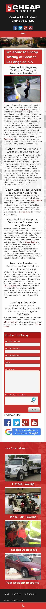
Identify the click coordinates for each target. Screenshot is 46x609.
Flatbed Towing (23, 484)
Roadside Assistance (23, 550)
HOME (6, 594)
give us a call (25, 212)
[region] (23, 42)
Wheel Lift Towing (23, 517)
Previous (5, 43)
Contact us (8, 139)
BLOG (6, 600)
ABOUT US (16, 594)
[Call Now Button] (23, 605)
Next (43, 43)
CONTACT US (17, 600)
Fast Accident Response (22, 582)
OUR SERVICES (30, 594)
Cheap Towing (24, 109)
